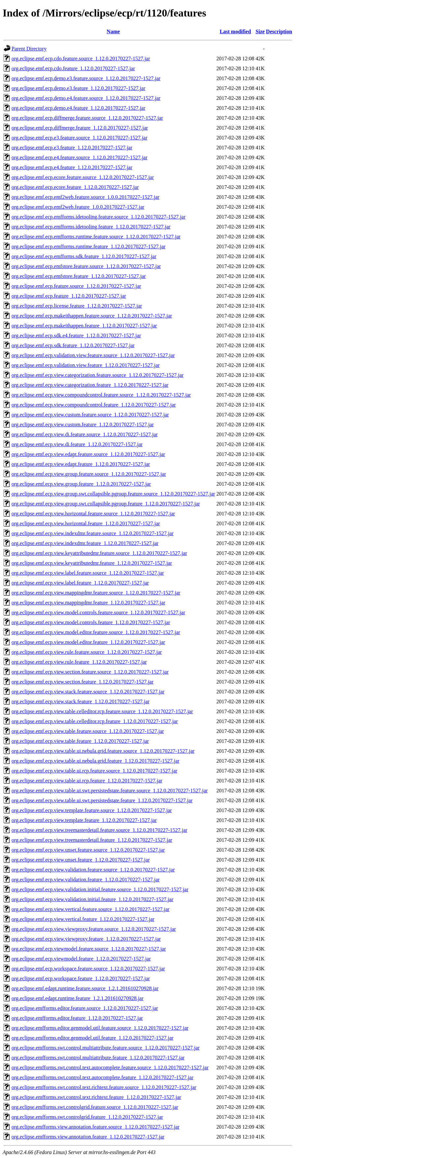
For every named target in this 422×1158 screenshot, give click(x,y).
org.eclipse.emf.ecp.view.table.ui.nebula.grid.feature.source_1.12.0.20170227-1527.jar (103, 751)
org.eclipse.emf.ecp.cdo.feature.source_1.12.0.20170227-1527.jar (81, 58)
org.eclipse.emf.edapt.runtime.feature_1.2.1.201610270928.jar (77, 998)
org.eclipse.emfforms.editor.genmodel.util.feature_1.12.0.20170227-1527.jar (92, 1038)
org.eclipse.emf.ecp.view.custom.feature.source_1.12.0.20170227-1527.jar (90, 414)
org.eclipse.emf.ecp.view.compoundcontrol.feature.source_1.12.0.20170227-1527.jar (101, 395)
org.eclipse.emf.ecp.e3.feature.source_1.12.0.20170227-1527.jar (79, 137)
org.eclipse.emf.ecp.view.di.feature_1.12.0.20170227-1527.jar (77, 444)
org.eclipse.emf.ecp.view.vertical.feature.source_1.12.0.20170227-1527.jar (90, 909)
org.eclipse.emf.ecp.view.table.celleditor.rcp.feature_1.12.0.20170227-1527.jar (95, 721)
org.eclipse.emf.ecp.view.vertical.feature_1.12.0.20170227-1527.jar (83, 919)
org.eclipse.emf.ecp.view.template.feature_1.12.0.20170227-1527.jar (84, 820)
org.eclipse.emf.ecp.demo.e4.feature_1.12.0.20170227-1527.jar (78, 108)
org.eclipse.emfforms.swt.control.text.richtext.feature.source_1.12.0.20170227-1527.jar (104, 1087)
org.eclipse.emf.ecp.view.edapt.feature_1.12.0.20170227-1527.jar (81, 464)
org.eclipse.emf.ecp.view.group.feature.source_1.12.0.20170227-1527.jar (89, 474)
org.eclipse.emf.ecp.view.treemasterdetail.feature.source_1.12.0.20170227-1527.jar (99, 830)
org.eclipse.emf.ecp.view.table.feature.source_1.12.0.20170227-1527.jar (88, 731)
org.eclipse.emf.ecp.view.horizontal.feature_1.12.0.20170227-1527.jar (86, 523)
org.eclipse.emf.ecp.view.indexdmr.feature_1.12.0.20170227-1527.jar (85, 543)
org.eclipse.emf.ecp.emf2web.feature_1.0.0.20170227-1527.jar (78, 207)
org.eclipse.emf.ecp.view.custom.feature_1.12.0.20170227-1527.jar (83, 424)
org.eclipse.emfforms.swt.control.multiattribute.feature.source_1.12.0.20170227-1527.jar (105, 1048)
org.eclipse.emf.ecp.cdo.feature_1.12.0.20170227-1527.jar (73, 68)
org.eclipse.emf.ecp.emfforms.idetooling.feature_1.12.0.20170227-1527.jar (91, 226)
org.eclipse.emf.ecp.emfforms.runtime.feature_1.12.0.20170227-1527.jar (89, 246)
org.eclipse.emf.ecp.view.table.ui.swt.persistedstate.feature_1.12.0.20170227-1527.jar (102, 800)
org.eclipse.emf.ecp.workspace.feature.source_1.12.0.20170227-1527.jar (88, 968)
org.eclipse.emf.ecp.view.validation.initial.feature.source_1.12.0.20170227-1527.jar (100, 889)
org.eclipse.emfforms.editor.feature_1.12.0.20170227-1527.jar (77, 1018)
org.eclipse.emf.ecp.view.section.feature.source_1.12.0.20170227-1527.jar (90, 672)
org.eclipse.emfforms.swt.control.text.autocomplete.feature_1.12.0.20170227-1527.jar (103, 1077)
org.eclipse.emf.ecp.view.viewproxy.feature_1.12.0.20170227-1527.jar (86, 939)
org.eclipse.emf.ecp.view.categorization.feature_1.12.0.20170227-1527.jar (90, 385)
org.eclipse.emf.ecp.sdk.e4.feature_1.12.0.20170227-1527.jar (76, 335)
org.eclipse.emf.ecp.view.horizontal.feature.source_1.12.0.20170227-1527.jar (93, 513)
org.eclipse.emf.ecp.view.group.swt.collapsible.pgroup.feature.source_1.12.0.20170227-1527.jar (113, 494)
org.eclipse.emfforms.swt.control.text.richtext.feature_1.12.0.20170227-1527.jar (96, 1097)
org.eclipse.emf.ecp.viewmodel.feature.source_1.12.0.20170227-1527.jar (89, 949)
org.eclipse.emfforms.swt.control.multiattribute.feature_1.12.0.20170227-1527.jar (98, 1057)
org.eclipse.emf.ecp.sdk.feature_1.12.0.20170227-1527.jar (73, 345)
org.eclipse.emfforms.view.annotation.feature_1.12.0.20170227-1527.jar (88, 1137)
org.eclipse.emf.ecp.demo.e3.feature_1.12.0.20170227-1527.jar (78, 88)
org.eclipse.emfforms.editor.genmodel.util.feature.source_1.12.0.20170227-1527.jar (100, 1028)
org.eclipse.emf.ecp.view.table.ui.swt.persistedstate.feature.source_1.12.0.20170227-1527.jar (110, 790)
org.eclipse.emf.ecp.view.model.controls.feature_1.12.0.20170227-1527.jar (91, 622)
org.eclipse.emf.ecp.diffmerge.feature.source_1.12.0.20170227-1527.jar (87, 118)
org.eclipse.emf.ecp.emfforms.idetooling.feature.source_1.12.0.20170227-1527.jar (99, 217)
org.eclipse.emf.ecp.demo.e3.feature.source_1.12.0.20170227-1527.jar (86, 78)
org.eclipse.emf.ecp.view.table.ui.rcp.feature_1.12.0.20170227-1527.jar (87, 780)
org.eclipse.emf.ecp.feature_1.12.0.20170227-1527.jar (69, 296)
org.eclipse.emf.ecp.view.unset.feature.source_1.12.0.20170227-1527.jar (88, 850)
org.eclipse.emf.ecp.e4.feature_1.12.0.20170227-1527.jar (72, 167)
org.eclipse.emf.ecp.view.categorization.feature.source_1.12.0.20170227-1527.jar (98, 375)
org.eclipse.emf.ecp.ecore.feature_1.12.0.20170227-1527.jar (75, 187)
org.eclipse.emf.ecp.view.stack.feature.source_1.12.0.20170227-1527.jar (88, 691)
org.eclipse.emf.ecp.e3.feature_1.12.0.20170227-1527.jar (72, 147)
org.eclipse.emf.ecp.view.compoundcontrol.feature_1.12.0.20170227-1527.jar (94, 405)
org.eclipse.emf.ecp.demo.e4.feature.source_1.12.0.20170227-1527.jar (86, 98)
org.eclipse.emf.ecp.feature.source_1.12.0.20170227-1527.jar (76, 286)
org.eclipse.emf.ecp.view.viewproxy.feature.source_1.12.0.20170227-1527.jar (94, 929)
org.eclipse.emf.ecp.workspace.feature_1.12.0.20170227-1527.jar (81, 978)
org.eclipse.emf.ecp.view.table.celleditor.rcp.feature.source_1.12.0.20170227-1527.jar (102, 711)
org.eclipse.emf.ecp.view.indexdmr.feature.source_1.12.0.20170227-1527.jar (92, 533)
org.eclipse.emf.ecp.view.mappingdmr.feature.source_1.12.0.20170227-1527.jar (96, 592)
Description (279, 31)
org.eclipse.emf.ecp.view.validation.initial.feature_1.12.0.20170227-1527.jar (92, 899)
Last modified (235, 31)
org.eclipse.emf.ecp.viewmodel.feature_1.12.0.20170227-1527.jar (81, 958)
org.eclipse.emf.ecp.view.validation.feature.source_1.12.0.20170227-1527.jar (93, 869)
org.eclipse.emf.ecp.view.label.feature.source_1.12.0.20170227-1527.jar (88, 573)
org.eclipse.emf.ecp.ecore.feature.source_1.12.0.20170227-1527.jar (83, 177)
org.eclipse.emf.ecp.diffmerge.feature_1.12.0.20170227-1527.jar (80, 128)
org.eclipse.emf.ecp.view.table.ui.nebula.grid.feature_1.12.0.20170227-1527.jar (95, 761)
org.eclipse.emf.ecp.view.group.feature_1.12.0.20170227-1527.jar (81, 484)
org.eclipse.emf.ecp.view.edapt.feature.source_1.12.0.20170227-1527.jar (88, 454)
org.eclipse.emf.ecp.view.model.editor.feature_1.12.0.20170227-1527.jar (88, 642)
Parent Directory (29, 48)
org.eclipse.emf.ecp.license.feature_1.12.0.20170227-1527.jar (77, 306)
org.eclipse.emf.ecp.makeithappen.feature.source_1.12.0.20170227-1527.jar (92, 316)
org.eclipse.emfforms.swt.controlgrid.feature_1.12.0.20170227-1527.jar (87, 1117)
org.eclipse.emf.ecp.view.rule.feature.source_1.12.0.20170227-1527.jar (87, 652)
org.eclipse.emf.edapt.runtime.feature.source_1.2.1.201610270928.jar (85, 988)
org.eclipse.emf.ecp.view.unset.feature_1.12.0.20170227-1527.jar (81, 860)
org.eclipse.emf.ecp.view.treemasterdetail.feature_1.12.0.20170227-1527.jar (92, 840)
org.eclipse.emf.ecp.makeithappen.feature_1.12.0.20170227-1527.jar (84, 325)
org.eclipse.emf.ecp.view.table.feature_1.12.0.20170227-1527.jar (80, 741)
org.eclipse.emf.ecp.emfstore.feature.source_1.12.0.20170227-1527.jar (86, 266)
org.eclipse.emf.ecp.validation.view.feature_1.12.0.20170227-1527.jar (86, 365)
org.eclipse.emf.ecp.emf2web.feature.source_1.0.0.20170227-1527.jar (85, 197)
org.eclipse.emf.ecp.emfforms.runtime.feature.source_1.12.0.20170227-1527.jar (96, 236)
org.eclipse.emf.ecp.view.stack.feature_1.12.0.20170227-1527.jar (80, 701)
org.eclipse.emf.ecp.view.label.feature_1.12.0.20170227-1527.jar (80, 583)
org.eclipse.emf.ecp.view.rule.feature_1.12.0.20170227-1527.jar (79, 662)
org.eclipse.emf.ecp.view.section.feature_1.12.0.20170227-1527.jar (83, 682)
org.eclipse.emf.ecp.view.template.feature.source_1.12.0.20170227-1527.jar (92, 810)
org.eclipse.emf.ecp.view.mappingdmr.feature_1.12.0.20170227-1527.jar (88, 602)
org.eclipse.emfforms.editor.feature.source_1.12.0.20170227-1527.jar (85, 1008)
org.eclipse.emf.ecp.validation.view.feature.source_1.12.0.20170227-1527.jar (93, 355)
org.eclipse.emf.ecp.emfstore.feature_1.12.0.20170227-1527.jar (79, 276)
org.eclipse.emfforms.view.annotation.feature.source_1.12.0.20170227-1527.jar (95, 1127)
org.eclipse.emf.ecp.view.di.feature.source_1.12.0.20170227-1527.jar (85, 434)
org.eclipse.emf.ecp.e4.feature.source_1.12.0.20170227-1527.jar (79, 157)
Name (113, 31)
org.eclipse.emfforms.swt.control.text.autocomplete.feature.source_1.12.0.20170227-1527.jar (110, 1067)
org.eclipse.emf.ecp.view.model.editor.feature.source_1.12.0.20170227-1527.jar (96, 632)
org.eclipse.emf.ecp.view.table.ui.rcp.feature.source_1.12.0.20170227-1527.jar (94, 771)
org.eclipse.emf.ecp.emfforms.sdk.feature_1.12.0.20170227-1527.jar (84, 256)
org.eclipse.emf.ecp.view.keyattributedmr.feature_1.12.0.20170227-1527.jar (92, 563)
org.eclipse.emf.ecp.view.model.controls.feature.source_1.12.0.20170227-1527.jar (98, 612)
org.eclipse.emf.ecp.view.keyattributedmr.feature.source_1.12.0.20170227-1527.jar (99, 553)
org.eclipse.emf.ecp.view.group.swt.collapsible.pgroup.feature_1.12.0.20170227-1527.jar (106, 503)
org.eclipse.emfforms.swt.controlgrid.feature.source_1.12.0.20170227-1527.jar (95, 1107)
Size (260, 31)
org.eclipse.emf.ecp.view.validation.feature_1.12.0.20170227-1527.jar (86, 879)
